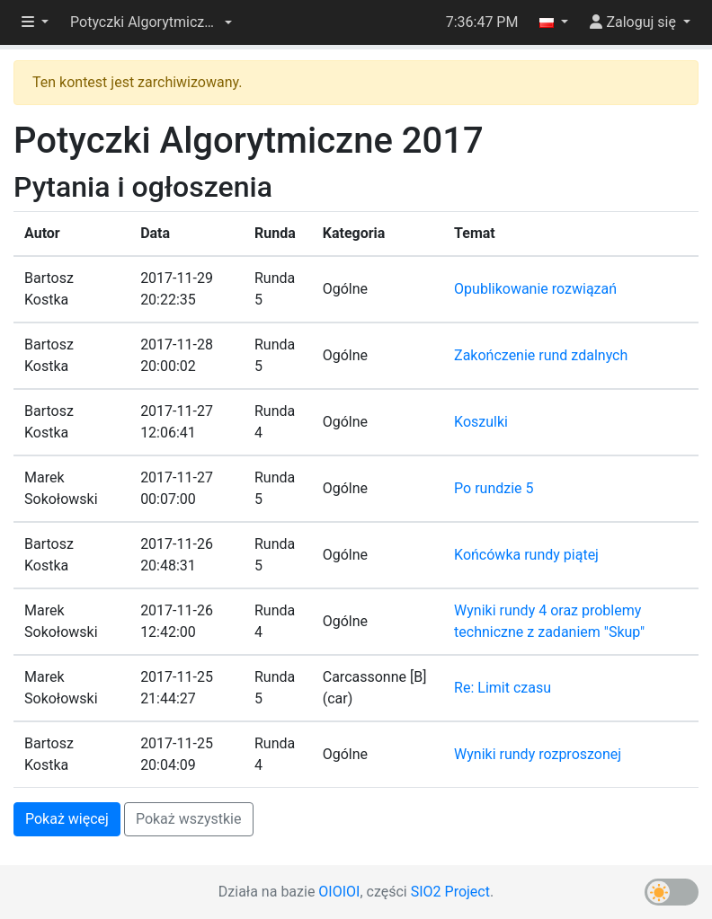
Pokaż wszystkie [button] (189, 818)
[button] (151, 22)
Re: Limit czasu (502, 687)
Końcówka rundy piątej (526, 554)
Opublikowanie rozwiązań (535, 288)
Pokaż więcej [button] (67, 818)
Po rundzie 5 (493, 488)
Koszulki (481, 421)
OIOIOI (339, 891)
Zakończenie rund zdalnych (540, 355)
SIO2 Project (450, 891)
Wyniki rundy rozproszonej (537, 754)
